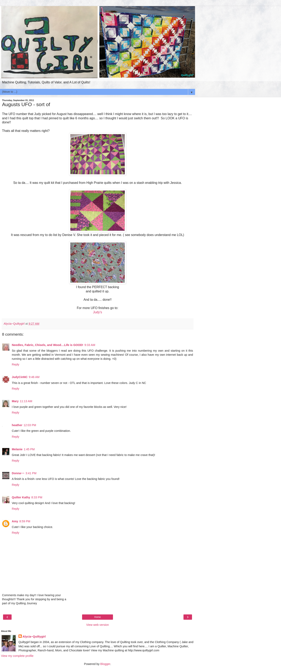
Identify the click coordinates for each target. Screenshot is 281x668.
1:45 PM (29, 449)
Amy (15, 521)
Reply (15, 364)
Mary (15, 401)
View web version (97, 624)
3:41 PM (31, 473)
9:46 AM (34, 377)
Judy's (97, 312)
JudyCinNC (20, 377)
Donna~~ (18, 473)
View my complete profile (17, 655)
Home (97, 617)
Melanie (17, 449)
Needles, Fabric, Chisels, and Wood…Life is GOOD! (47, 345)
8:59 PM (24, 521)
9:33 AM (90, 345)
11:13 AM (26, 401)
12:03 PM (30, 425)
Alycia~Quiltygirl (34, 636)
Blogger (105, 664)
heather (17, 425)
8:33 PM (36, 497)
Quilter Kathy (21, 497)
